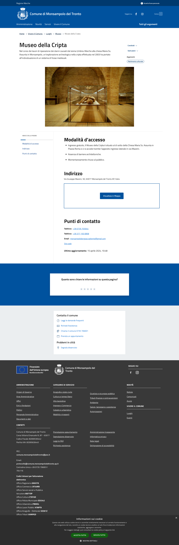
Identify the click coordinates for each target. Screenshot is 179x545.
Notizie (130, 392)
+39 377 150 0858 (81, 233)
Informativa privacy (98, 436)
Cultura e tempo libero (62, 396)
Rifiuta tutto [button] (99, 535)
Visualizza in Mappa (111, 195)
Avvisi (129, 401)
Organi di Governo (24, 392)
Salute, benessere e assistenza (103, 406)
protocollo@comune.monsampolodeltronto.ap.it (37, 463)
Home (21, 33)
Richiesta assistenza (61, 445)
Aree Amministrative (25, 396)
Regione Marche (23, 3)
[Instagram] (137, 13)
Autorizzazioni (96, 411)
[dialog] (89, 530)
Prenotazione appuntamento (65, 432)
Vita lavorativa (59, 401)
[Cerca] (160, 14)
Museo (58, 33)
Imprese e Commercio (62, 405)
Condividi (133, 45)
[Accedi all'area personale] (150, 3)
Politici (19, 409)
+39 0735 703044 (81, 228)
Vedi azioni (133, 50)
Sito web (67, 243)
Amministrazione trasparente (102, 432)
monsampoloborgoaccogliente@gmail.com (88, 238)
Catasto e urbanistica (62, 409)
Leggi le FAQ (58, 441)
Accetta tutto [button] (80, 535)
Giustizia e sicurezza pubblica (102, 393)
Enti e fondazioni (23, 405)
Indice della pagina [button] (29, 135)
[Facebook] (131, 13)
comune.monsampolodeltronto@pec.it (33, 454)
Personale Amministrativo (27, 414)
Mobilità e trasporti (61, 414)
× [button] (176, 518)
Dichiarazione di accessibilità (102, 445)
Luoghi (49, 33)
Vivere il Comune (35, 33)
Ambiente (94, 402)
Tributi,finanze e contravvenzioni (104, 398)
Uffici (18, 401)
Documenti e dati (23, 418)
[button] (89, 541)
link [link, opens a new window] (113, 530)
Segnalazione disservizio (63, 436)
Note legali (94, 441)
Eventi (129, 417)
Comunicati (131, 396)
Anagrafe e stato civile (62, 392)
